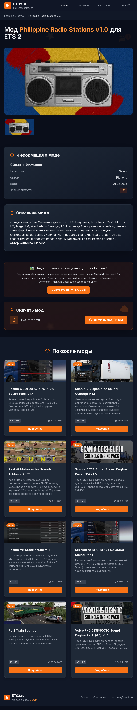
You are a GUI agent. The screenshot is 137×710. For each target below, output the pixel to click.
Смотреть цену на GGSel (68, 289)
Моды (84, 5)
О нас (85, 697)
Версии (104, 5)
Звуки (21, 15)
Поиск (125, 5)
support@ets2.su (122, 697)
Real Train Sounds (22, 630)
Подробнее (35, 428)
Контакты (99, 697)
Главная (65, 5)
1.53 (123, 190)
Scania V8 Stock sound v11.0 (31, 550)
